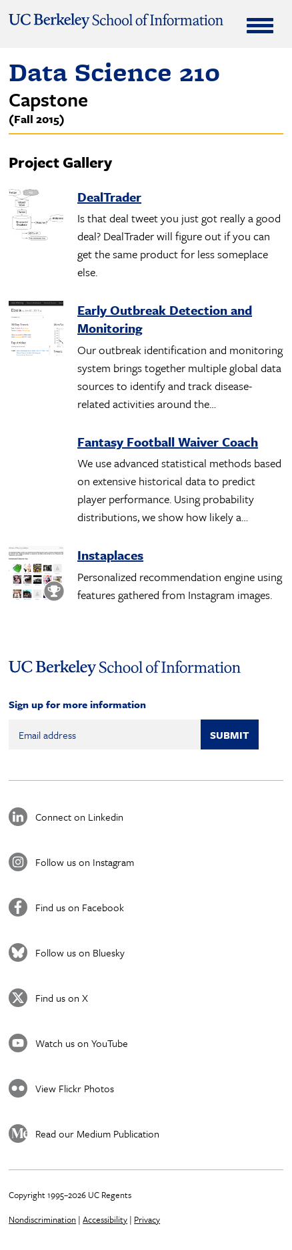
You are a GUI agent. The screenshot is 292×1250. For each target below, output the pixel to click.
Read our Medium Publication (97, 1133)
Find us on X (61, 997)
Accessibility (105, 1219)
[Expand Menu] (260, 25)
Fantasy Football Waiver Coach (167, 442)
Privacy (147, 1219)
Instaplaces (110, 555)
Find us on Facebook (79, 907)
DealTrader (109, 197)
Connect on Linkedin (79, 816)
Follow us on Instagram (84, 862)
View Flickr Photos (74, 1088)
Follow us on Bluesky (80, 952)
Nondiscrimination (42, 1219)
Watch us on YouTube (81, 1043)
